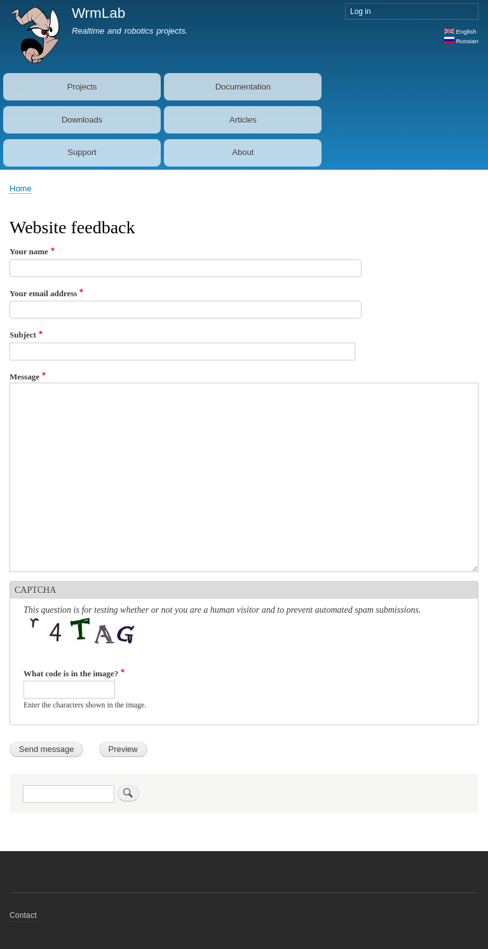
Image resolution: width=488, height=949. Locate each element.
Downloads (82, 120)
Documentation (243, 87)
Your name (29, 251)
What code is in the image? (71, 673)
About (243, 152)
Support (82, 152)
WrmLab (98, 13)
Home (21, 188)
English (460, 31)
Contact (23, 915)
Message (24, 376)
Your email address (43, 293)
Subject (23, 334)
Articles (243, 120)
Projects (82, 87)
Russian (461, 41)
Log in (360, 11)
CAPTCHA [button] (35, 590)
